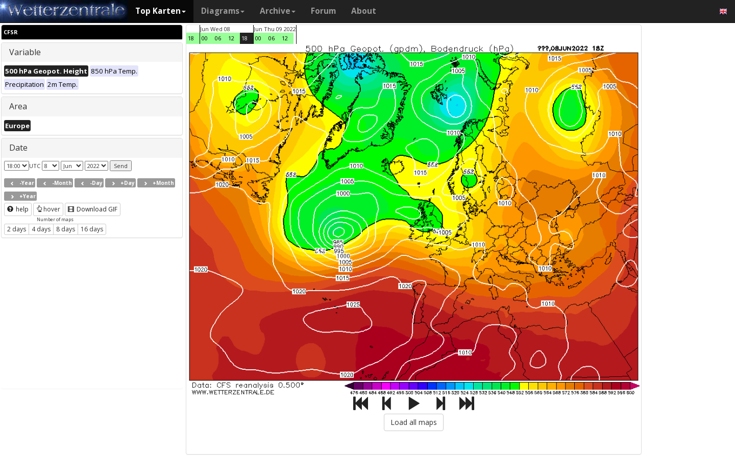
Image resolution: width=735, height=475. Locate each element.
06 (218, 38)
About (363, 11)
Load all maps (413, 422)
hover (48, 209)
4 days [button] (41, 229)
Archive (278, 11)
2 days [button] (16, 229)
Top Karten (160, 11)
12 (231, 38)
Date (18, 147)
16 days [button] (92, 229)
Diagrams (222, 11)
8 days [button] (65, 229)
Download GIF (92, 209)
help (18, 209)
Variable (25, 52)
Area (18, 106)
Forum (323, 11)
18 (191, 38)
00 (205, 38)
